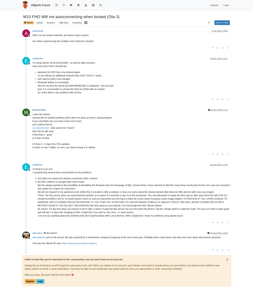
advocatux (37, 233)
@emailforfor (50, 233)
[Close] (227, 259)
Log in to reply (222, 22)
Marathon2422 (39, 110)
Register (30, 281)
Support (28, 23)
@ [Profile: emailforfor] (38, 237)
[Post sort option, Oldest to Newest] (209, 22)
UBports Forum (40, 5)
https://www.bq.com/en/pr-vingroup (79, 243)
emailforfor (37, 58)
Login (40, 281)
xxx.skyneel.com (40, 128)
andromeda (37, 31)
